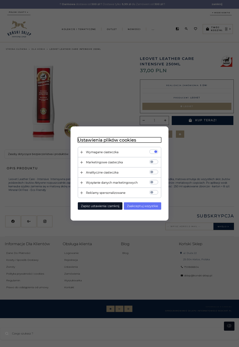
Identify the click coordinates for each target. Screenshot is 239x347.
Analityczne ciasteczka (102, 172)
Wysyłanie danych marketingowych (112, 182)
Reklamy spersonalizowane (105, 193)
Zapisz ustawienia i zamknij (100, 206)
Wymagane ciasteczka (102, 152)
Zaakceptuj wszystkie (142, 206)
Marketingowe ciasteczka (104, 162)
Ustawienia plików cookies (107, 140)
